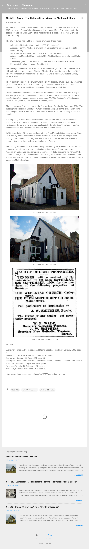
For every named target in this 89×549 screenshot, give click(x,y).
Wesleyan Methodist (47, 390)
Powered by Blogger (44, 535)
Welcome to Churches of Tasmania (21, 457)
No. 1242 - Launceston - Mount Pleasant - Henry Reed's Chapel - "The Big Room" (41, 482)
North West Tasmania (29, 390)
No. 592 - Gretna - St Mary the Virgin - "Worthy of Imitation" (32, 507)
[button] (81, 18)
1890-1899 (15, 390)
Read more (78, 475)
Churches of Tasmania (20, 5)
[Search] (86, 6)
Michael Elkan (49, 539)
